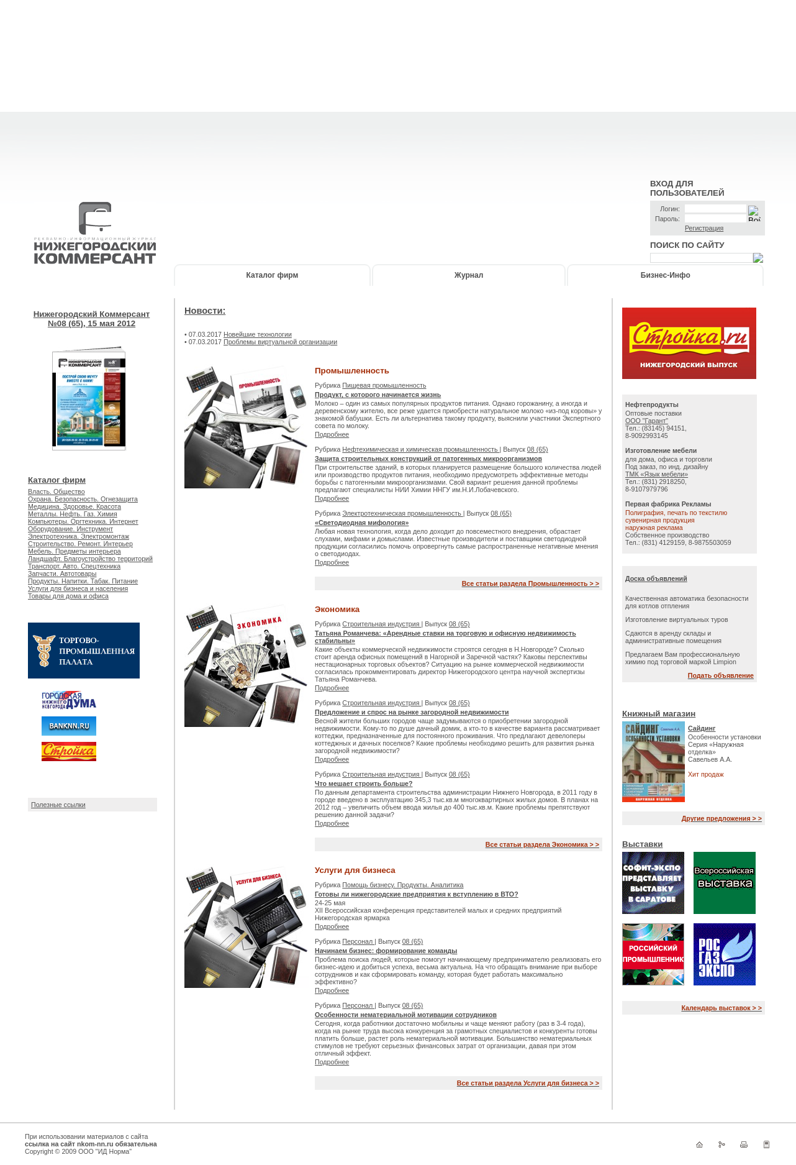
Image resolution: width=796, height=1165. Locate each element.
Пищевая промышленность (384, 385)
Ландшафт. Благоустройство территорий (90, 558)
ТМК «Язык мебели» (656, 474)
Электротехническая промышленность (402, 513)
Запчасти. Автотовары (62, 573)
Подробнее (332, 434)
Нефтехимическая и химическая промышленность (420, 449)
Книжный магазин (658, 713)
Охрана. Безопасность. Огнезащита (83, 499)
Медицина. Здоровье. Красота (74, 506)
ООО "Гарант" (646, 420)
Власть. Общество (56, 491)
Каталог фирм (272, 275)
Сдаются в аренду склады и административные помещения (673, 636)
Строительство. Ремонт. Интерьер (80, 543)
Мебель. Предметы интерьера (74, 551)
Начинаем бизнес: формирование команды (386, 950)
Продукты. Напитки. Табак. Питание (83, 581)
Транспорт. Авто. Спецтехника (74, 566)
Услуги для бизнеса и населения (78, 588)
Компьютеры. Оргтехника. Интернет (83, 521)
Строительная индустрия (381, 624)
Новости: (204, 311)
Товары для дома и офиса (68, 596)
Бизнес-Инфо (665, 275)
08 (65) (537, 449)
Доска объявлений (656, 578)
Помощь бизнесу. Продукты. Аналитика (402, 885)
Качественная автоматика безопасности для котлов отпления (687, 602)
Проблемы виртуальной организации (280, 341)
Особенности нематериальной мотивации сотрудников (406, 1014)
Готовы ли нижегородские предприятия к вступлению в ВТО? (416, 894)
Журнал (469, 275)
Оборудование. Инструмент (70, 528)
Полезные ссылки (58, 804)
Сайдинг (702, 728)
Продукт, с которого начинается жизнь (378, 394)
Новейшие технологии (258, 334)
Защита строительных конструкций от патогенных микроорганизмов (428, 458)
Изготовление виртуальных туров (676, 619)
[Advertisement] (398, 87)
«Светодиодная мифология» (362, 522)
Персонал (358, 941)
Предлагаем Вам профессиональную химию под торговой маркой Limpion (682, 658)
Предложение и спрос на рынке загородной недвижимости (412, 712)
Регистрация (704, 228)
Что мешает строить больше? (364, 783)
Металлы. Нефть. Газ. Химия (72, 514)
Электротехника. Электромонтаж (78, 536)
